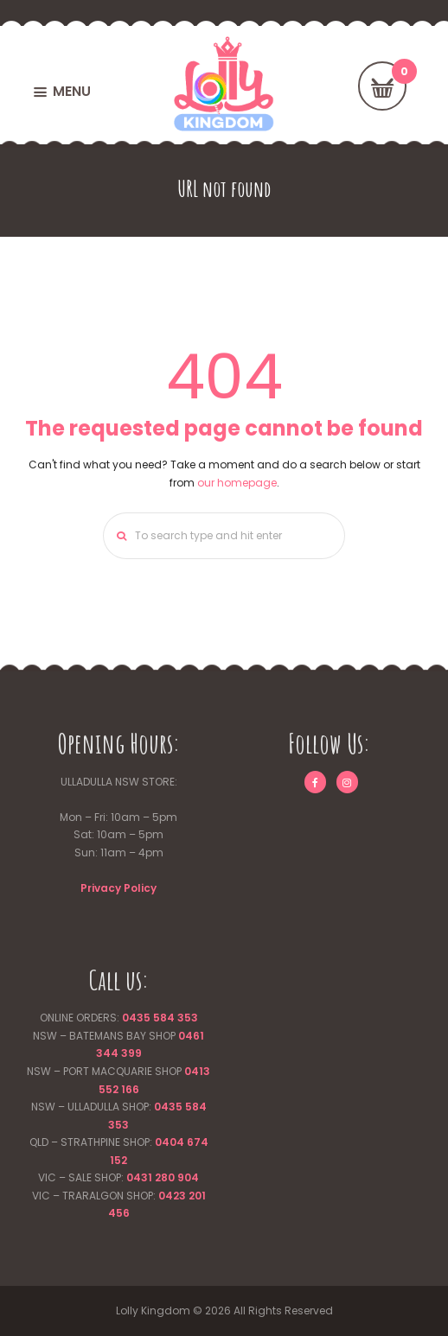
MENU (72, 91)
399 (130, 1053)
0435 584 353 (160, 1017)
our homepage (237, 482)
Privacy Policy (118, 888)
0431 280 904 (162, 1177)
